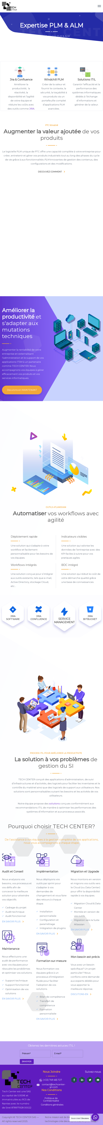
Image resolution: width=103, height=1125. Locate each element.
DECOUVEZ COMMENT (50, 171)
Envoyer (27, 1061)
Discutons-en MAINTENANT (22, 390)
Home (37, 36)
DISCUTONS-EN (79, 994)
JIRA (31, 108)
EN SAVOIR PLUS (11, 921)
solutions (54, 803)
